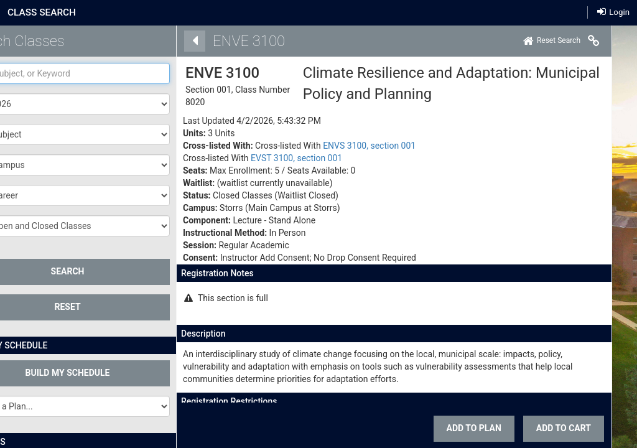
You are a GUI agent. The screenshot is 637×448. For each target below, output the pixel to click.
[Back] (177, 41)
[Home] (534, 41)
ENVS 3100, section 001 (351, 146)
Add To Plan (456, 428)
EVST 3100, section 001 (279, 158)
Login (613, 11)
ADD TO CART (546, 428)
